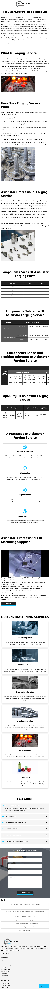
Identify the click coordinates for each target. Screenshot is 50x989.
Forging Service (25, 750)
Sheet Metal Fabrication (25, 692)
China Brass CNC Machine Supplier (24, 908)
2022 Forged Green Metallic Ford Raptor (25, 916)
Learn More (8, 604)
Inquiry (44, 986)
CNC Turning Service (25, 637)
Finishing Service (25, 777)
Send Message (25, 893)
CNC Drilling (3, 967)
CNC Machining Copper (5, 985)
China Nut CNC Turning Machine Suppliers (24, 927)
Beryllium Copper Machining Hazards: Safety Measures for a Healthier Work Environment (25, 912)
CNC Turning (3, 961)
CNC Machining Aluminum (6, 987)
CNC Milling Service (25, 665)
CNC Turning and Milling (6, 965)
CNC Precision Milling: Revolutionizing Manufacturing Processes (25, 904)
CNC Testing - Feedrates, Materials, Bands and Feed (25, 923)
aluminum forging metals (7, 43)
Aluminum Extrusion (25, 721)
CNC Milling (3, 963)
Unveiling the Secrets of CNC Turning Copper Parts (24, 920)
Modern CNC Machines (25, 930)
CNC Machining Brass (5, 983)
